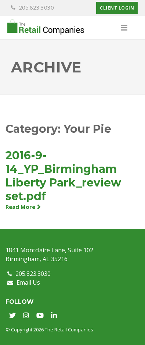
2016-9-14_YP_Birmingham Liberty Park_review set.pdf (63, 176)
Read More (20, 206)
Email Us (23, 282)
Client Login (117, 8)
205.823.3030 (32, 7)
